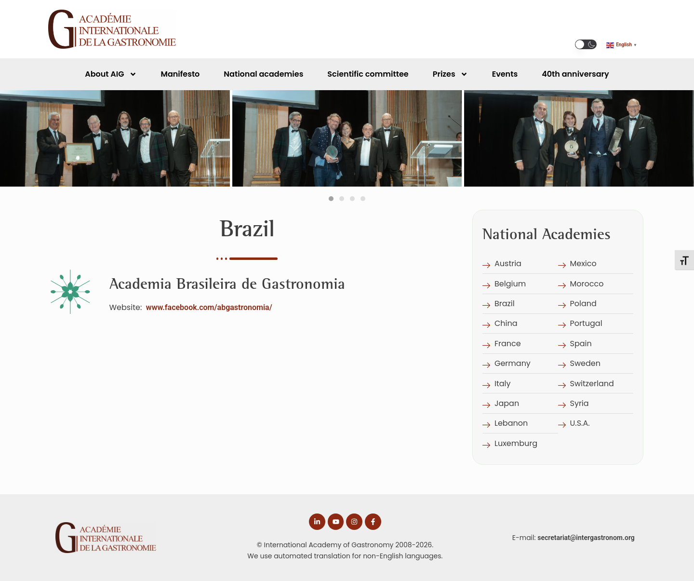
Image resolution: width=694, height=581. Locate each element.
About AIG (110, 74)
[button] (586, 44)
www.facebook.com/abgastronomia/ (209, 307)
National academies (263, 74)
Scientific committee (367, 74)
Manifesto (180, 74)
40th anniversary (575, 74)
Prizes (450, 74)
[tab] (331, 198)
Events (505, 74)
